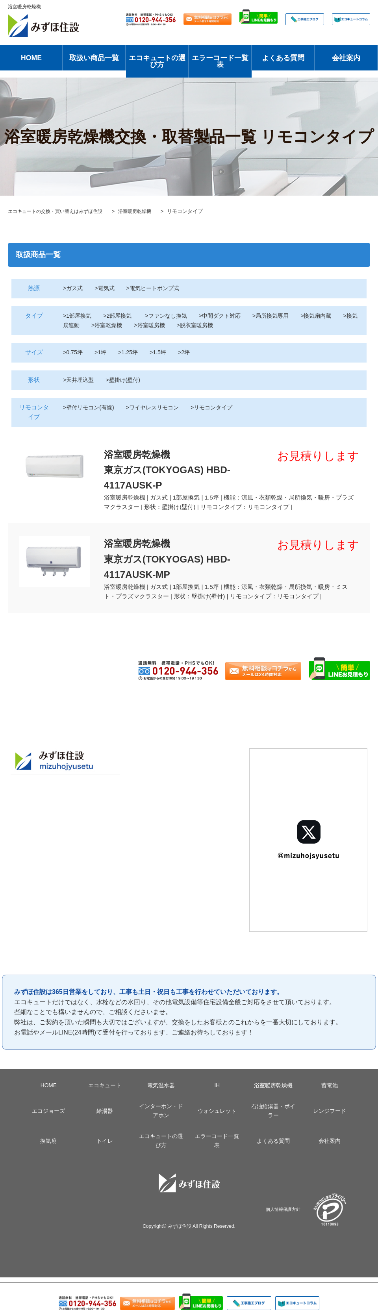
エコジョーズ (48, 1117)
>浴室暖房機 (168, 325)
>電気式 (106, 288)
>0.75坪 (73, 352)
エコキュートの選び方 (157, 61)
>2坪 (188, 352)
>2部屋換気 (121, 316)
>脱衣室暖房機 (216, 325)
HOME (31, 58)
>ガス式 (73, 288)
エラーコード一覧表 (220, 61)
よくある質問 (283, 58)
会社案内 (346, 58)
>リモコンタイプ (220, 407)
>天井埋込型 (79, 380)
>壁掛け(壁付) (126, 380)
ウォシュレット (217, 1117)
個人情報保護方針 (283, 1215)
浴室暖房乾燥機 (273, 1091)
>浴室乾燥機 (124, 325)
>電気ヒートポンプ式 (157, 288)
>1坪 (102, 352)
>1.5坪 (161, 352)
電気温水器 (161, 1091)
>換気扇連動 (79, 325)
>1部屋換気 (78, 316)
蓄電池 (329, 1091)
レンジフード (329, 1117)
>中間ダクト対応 (228, 316)
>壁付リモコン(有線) (90, 407)
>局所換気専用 (281, 316)
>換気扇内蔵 (329, 316)
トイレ (104, 1147)
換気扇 (48, 1147)
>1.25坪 (130, 352)
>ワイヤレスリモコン (158, 407)
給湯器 (104, 1117)
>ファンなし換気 (171, 316)
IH (217, 1091)
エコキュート (104, 1091)
